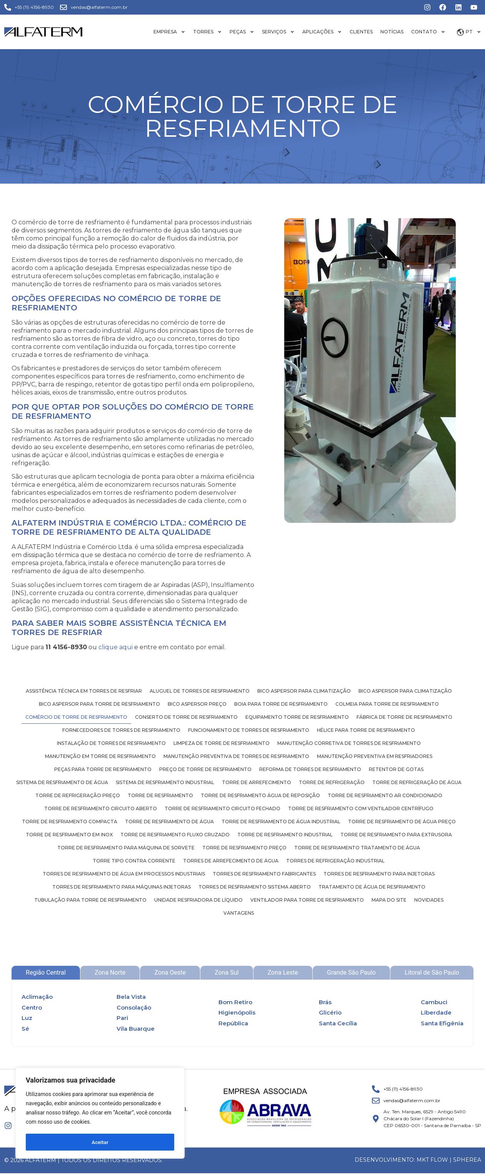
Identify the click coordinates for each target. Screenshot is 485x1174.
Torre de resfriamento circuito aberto (100, 808)
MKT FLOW (432, 1159)
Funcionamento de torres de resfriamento (248, 730)
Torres (207, 32)
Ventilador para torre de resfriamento (307, 900)
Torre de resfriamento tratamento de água (357, 848)
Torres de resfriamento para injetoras (379, 874)
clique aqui (115, 647)
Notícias (391, 32)
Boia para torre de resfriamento (281, 704)
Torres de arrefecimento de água (230, 861)
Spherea (467, 1159)
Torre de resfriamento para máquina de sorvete (126, 848)
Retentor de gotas (396, 769)
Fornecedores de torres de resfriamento (121, 730)
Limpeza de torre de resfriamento (221, 743)
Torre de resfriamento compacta (69, 821)
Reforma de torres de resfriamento (310, 769)
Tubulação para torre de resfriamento (90, 900)
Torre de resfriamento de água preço (402, 821)
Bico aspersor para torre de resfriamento (99, 704)
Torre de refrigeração (332, 782)
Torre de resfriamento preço (244, 848)
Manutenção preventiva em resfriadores (374, 756)
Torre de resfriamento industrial (285, 834)
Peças (242, 32)
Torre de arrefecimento (256, 782)
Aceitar (100, 1142)
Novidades (428, 900)
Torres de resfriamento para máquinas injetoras (121, 887)
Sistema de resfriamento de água (62, 782)
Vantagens (238, 913)
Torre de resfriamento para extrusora (396, 834)
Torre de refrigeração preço (77, 795)
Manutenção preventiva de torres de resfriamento (236, 756)
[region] (100, 1114)
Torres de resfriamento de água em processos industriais (124, 874)
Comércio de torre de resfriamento (76, 717)
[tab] (46, 973)
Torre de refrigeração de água (417, 782)
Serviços (278, 32)
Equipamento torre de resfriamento (297, 717)
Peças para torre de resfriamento (103, 769)
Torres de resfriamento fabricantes (264, 874)
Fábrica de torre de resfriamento (404, 717)
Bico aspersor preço (197, 704)
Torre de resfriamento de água (169, 821)
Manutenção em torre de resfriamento (100, 756)
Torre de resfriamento (160, 795)
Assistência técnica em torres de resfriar (84, 691)
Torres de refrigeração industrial (335, 861)
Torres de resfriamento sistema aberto (254, 887)
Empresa (169, 32)
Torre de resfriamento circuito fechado (222, 808)
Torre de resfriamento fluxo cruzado (175, 834)
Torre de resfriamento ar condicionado (385, 795)
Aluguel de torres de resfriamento (200, 691)
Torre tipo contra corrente (134, 861)
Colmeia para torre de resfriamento (387, 704)
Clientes (361, 32)
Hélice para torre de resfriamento (366, 730)
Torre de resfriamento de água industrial (281, 821)
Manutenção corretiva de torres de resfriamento (349, 743)
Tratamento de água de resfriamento (371, 887)
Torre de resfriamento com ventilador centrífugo (360, 808)
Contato (428, 32)
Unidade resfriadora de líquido (198, 900)
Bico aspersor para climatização (304, 691)
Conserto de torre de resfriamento (186, 717)
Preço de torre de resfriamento (205, 769)
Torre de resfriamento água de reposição (260, 795)
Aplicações (322, 32)
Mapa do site (389, 900)
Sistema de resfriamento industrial (165, 782)
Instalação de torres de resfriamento (111, 743)
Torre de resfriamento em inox (69, 834)
